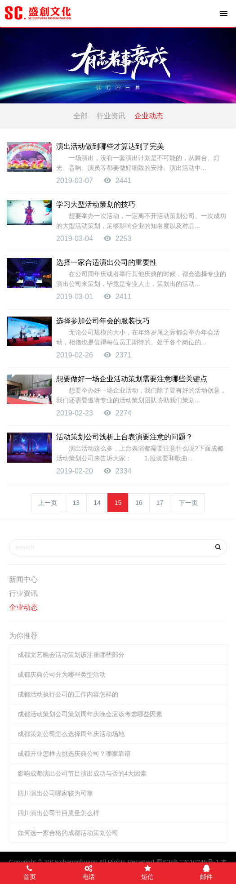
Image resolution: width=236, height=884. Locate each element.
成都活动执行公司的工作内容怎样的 (68, 694)
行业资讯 (111, 116)
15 (118, 502)
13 (76, 502)
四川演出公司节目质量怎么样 (58, 813)
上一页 (47, 502)
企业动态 (148, 116)
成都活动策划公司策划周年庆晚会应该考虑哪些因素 (90, 714)
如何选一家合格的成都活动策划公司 (68, 832)
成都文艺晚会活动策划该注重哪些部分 (71, 654)
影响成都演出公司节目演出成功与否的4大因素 (82, 773)
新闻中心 (23, 579)
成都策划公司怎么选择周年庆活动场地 (71, 733)
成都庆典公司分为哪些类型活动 (62, 674)
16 (138, 502)
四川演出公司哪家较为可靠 (55, 793)
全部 (80, 116)
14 (97, 502)
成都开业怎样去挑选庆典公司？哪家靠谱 (74, 753)
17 (160, 502)
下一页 (188, 502)
